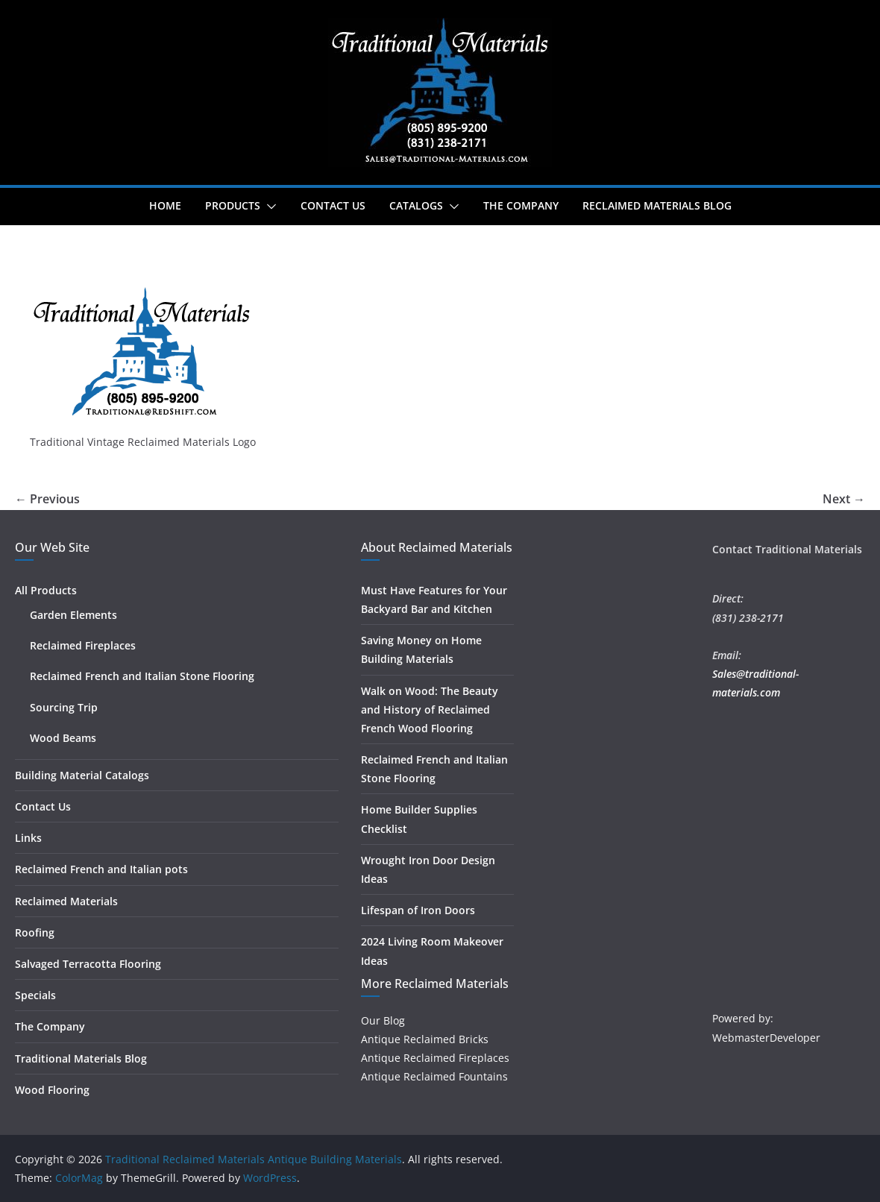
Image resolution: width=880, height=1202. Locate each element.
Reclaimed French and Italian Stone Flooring (142, 676)
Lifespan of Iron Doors (418, 910)
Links (28, 838)
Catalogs (416, 205)
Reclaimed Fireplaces (83, 645)
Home (165, 205)
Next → (844, 499)
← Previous (47, 499)
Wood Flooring (52, 1090)
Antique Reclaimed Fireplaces (435, 1058)
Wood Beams (63, 738)
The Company (521, 205)
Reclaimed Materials (66, 901)
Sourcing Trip (64, 707)
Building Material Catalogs (82, 775)
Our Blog (383, 1020)
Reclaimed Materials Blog (657, 205)
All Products (46, 590)
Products (232, 205)
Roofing (34, 932)
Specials (35, 995)
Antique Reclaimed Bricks (424, 1039)
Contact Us (333, 205)
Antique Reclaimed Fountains (434, 1076)
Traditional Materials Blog (81, 1058)
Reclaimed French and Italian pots (101, 869)
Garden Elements (73, 615)
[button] (268, 206)
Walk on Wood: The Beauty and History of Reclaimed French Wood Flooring (429, 709)
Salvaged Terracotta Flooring (88, 964)
